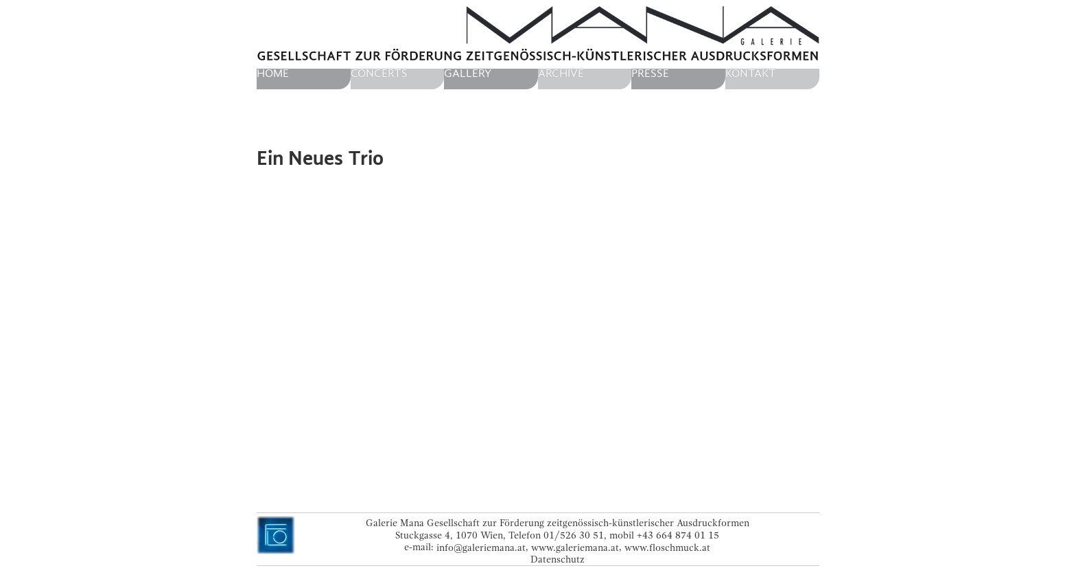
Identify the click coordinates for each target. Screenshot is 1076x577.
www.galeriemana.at (575, 547)
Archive (561, 73)
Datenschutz (557, 559)
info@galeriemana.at (481, 547)
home (273, 73)
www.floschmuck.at (667, 547)
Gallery (467, 73)
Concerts (379, 73)
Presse (650, 73)
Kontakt (750, 73)
